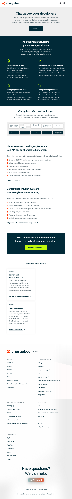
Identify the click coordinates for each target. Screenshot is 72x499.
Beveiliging (10, 406)
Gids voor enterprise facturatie (48, 413)
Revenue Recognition (44, 370)
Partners (9, 370)
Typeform (10, 445)
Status (9, 413)
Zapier (9, 438)
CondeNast (10, 448)
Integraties (41, 395)
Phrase (9, 459)
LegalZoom (10, 441)
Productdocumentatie (14, 416)
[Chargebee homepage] (12, 3)
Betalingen (41, 387)
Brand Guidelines (12, 380)
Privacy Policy (42, 489)
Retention (41, 366)
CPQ (39, 373)
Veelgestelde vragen (13, 409)
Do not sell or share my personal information (31, 494)
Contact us (10, 387)
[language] (64, 3)
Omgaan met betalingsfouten (47, 409)
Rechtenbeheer (42, 384)
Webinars (41, 416)
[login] (60, 3)
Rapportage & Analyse (45, 391)
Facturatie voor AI (43, 377)
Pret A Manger (11, 455)
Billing (40, 363)
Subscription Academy (45, 427)
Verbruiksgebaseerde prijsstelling (49, 380)
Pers (8, 377)
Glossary (40, 423)
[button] (36, 351)
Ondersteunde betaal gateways (17, 423)
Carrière (9, 373)
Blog (39, 406)
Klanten (9, 366)
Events (40, 420)
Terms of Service (30, 489)
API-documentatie (13, 420)
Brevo (8, 452)
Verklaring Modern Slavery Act (17, 384)
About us (10, 362)
